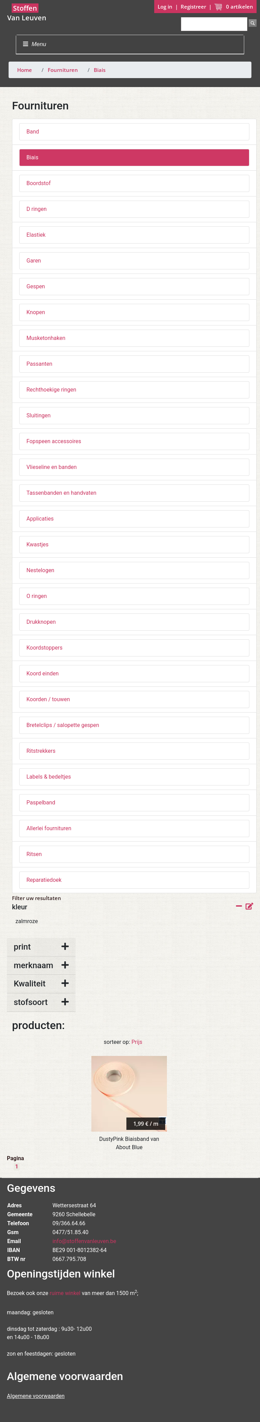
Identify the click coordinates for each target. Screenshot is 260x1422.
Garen (33, 260)
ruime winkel (65, 1293)
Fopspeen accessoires (53, 441)
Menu (34, 44)
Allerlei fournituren (48, 828)
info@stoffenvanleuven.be (84, 1241)
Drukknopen (41, 622)
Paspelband (40, 802)
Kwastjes (37, 544)
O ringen (36, 596)
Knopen (35, 312)
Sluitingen (38, 415)
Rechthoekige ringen (51, 389)
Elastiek (36, 235)
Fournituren (63, 69)
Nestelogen (40, 570)
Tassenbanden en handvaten (61, 493)
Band (32, 131)
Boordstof (38, 183)
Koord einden (42, 673)
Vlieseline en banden (51, 467)
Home (24, 69)
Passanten (39, 364)
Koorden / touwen (48, 699)
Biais (99, 69)
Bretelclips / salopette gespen (62, 725)
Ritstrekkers (40, 751)
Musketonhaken (45, 338)
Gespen (35, 286)
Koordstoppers (44, 647)
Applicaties (40, 518)
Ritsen (34, 854)
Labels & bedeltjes (48, 776)
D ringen (36, 209)
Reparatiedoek (43, 880)
